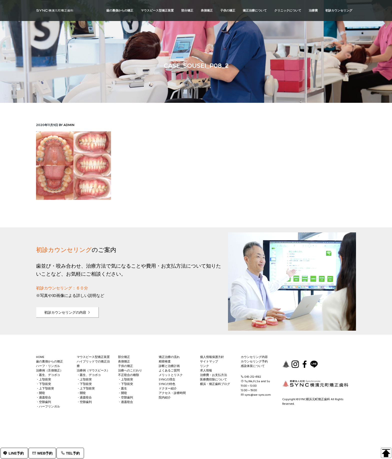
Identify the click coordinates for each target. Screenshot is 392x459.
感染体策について (253, 366)
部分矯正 (124, 357)
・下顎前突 (43, 384)
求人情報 (206, 370)
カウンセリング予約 (254, 361)
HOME (40, 357)
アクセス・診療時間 (172, 393)
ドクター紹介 (168, 388)
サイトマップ (209, 361)
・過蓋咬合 (43, 397)
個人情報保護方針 (212, 357)
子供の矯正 (125, 366)
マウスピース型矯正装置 (93, 357)
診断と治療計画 (169, 366)
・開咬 (40, 393)
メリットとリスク (171, 375)
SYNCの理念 (167, 379)
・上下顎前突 (45, 388)
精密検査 (165, 361)
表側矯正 (124, 361)
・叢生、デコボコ (48, 375)
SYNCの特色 (167, 384)
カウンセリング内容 (254, 357)
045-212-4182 (252, 376)
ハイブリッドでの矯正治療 (93, 364)
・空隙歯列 (43, 402)
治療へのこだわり (130, 370)
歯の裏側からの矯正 (49, 361)
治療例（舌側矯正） (49, 370)
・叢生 (122, 388)
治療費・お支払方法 (213, 375)
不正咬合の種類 (128, 375)
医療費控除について (213, 379)
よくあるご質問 (169, 370)
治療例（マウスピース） (93, 370)
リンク (204, 366)
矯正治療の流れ (169, 357)
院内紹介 (165, 397)
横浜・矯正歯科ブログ (215, 384)
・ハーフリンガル (48, 406)
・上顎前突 (43, 379)
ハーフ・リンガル (48, 366)
